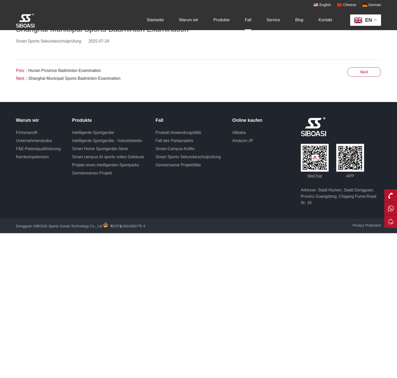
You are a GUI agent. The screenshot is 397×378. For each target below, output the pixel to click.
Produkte (221, 20)
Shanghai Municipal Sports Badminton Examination (74, 223)
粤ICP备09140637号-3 (127, 371)
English (325, 5)
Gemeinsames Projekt (92, 318)
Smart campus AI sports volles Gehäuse (108, 302)
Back (364, 217)
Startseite (155, 20)
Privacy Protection (366, 370)
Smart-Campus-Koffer (175, 293)
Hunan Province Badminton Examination (64, 215)
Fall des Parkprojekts (174, 285)
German (374, 5)
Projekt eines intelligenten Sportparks (105, 310)
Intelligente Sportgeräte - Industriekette (107, 285)
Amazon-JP (242, 285)
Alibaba (239, 277)
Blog (299, 20)
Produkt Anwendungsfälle (178, 277)
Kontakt (325, 20)
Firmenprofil (26, 277)
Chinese (349, 5)
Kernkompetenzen (32, 302)
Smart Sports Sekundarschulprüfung (188, 302)
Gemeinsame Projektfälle (178, 310)
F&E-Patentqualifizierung (38, 293)
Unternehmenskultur (34, 285)
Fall (248, 20)
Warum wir (188, 20)
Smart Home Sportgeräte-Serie (100, 293)
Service (273, 20)
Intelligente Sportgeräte (93, 277)
